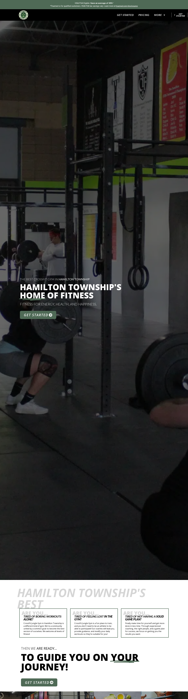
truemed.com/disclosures (127, 6)
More (160, 15)
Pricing (143, 14)
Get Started (125, 14)
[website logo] (23, 15)
